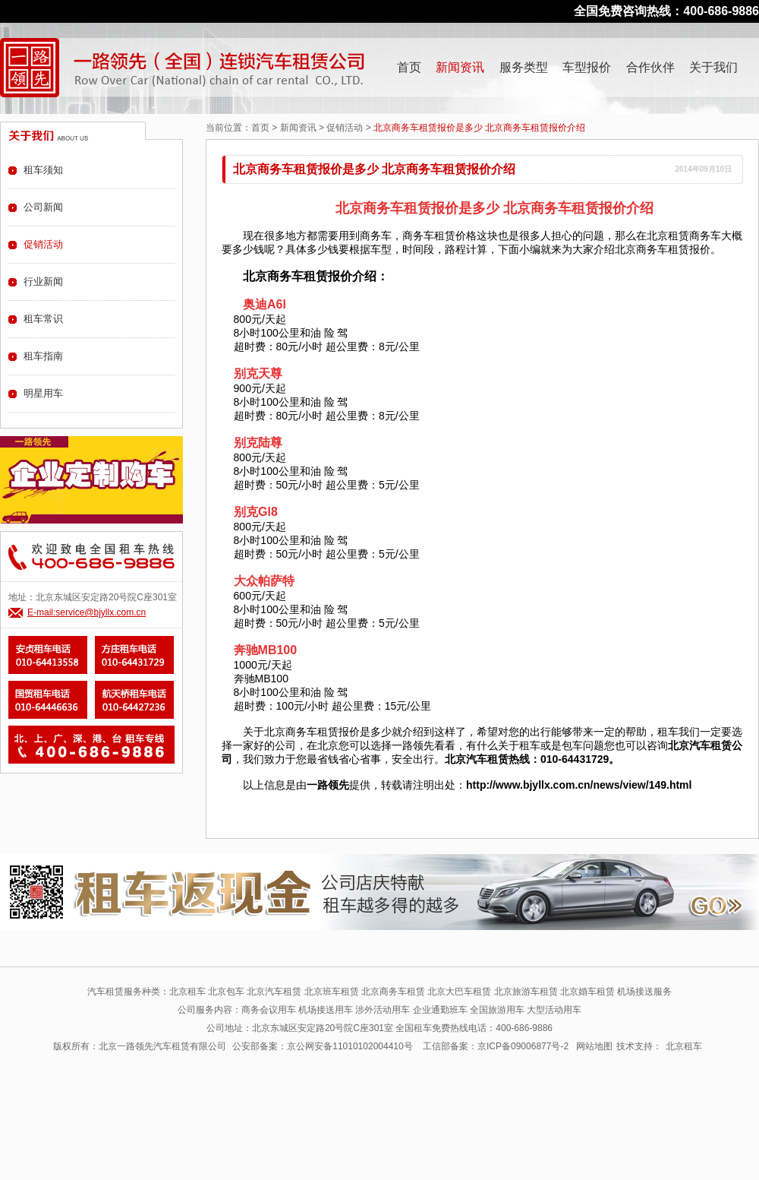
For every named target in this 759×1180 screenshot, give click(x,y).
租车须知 (43, 170)
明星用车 (43, 393)
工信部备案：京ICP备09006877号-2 (495, 1046)
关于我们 (713, 67)
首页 (409, 67)
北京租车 (684, 1046)
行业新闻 (43, 281)
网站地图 (594, 1046)
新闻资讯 (460, 67)
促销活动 (344, 127)
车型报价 (586, 67)
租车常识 (43, 318)
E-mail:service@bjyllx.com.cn (86, 612)
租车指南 (43, 356)
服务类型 (523, 67)
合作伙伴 (650, 67)
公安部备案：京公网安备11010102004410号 (322, 1046)
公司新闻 (43, 207)
